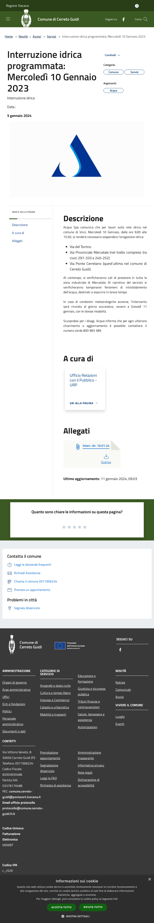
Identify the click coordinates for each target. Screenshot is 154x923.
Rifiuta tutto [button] (93, 907)
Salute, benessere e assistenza (91, 717)
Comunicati (123, 689)
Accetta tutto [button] (62, 907)
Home (9, 36)
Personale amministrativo (12, 721)
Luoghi (120, 716)
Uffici (5, 696)
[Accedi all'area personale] (136, 5)
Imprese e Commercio (54, 700)
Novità (23, 36)
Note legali (85, 772)
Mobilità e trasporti (53, 714)
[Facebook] (122, 19)
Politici (7, 711)
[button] (77, 916)
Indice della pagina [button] (23, 212)
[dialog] (77, 899)
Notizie (120, 682)
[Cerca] (145, 19)
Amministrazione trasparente (89, 755)
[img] (43, 211)
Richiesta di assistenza (55, 785)
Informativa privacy (91, 765)
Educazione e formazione (87, 678)
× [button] (149, 879)
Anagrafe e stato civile (55, 685)
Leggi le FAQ (48, 778)
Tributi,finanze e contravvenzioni (89, 704)
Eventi (120, 723)
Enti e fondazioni (13, 704)
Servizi (51, 36)
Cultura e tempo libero (55, 692)
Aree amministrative (16, 689)
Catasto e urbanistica (54, 707)
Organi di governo (14, 682)
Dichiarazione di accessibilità (88, 782)
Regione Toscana (17, 5)
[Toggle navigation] (8, 18)
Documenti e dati (14, 731)
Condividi (113, 55)
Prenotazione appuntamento (50, 755)
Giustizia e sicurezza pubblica (91, 691)
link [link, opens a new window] (115, 899)
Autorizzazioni (87, 727)
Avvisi (37, 36)
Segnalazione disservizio (49, 768)
